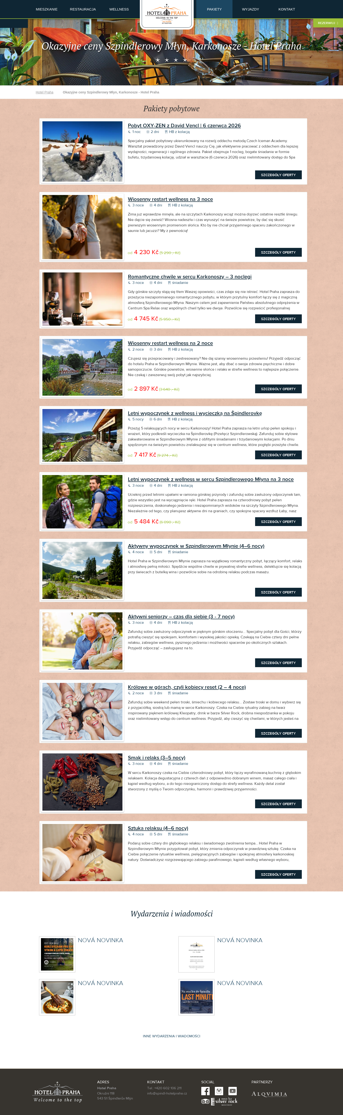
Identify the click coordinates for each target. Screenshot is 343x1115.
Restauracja (83, 9)
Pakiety (214, 9)
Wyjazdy (250, 9)
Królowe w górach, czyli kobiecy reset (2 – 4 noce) (187, 687)
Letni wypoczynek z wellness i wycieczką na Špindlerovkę (195, 413)
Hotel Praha (44, 92)
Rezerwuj (328, 23)
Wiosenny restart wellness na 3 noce (170, 199)
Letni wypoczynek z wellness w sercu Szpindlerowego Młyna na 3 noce (211, 479)
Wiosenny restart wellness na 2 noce (170, 343)
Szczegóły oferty (278, 175)
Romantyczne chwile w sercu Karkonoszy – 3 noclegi (190, 276)
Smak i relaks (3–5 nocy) (156, 757)
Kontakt (286, 9)
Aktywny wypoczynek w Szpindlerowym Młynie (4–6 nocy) (196, 546)
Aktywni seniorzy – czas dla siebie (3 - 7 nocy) (181, 616)
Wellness (119, 9)
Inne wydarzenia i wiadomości (171, 1036)
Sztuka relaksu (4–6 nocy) (158, 828)
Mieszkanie (47, 9)
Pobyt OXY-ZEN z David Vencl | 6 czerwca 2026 (184, 125)
